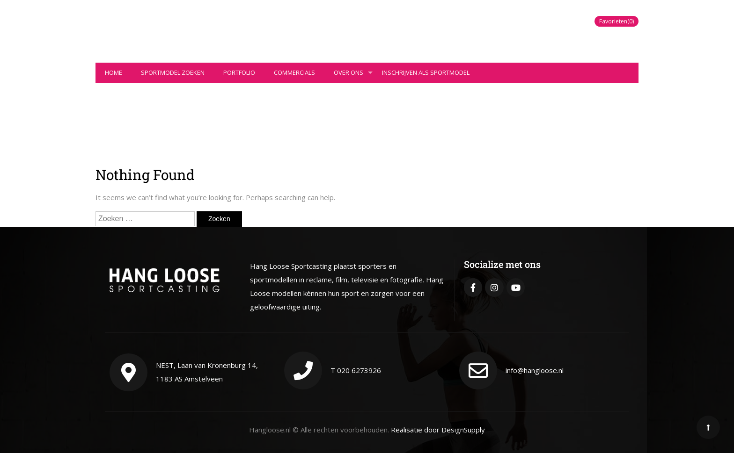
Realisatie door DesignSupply (438, 429)
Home (113, 72)
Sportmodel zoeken (173, 72)
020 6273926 (359, 370)
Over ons (353, 75)
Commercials (294, 72)
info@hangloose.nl (535, 370)
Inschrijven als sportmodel (426, 72)
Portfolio (239, 72)
